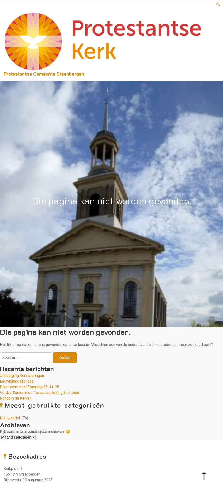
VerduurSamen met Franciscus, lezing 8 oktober (39, 392)
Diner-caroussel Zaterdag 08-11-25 (29, 387)
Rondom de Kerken (16, 398)
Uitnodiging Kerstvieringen (22, 375)
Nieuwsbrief (10, 418)
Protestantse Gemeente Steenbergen (44, 74)
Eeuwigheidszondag (17, 381)
